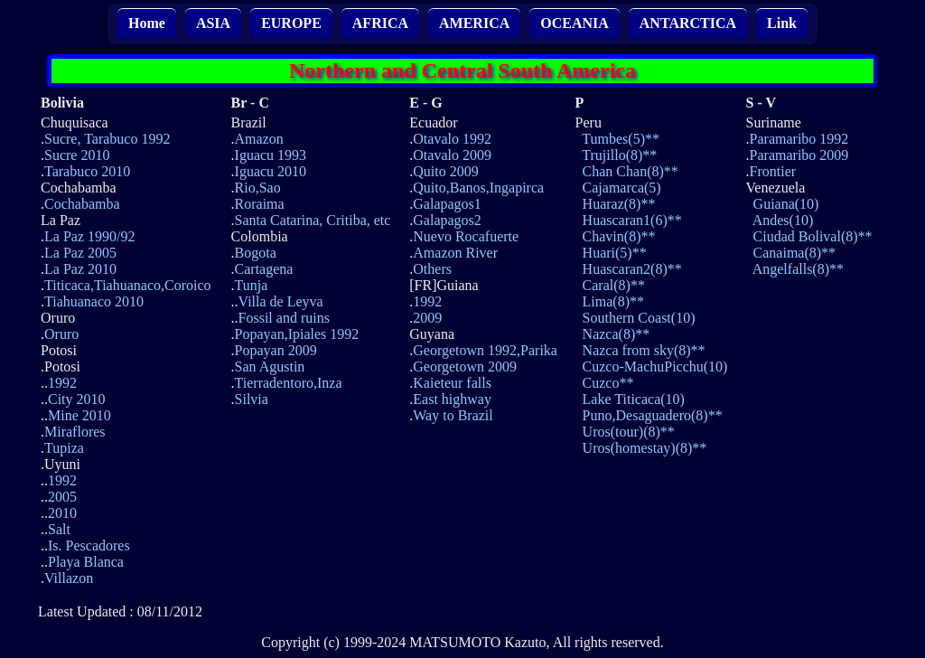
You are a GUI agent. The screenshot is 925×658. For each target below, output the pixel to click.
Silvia (251, 399)
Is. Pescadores (89, 545)
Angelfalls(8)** (798, 269)
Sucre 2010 (76, 155)
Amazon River (455, 252)
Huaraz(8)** (619, 204)
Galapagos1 (447, 204)
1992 (62, 382)
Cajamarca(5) (622, 187)
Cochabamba (82, 204)
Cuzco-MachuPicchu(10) (655, 366)
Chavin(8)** (619, 236)
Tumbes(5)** (620, 138)
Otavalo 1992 (452, 138)
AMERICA (474, 23)
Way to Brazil (452, 415)
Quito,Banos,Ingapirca (478, 187)
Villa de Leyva (280, 301)
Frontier (773, 171)
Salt (59, 529)
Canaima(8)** (794, 252)
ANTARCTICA (688, 23)
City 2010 (77, 399)
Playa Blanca (86, 561)
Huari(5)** (615, 252)
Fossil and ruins (284, 317)
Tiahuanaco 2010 (94, 301)
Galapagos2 (447, 220)
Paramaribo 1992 (799, 138)
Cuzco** (608, 382)
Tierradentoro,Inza (288, 382)
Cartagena (264, 269)
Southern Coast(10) (639, 317)
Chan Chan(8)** (630, 171)
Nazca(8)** (616, 334)
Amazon (259, 138)
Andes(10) (783, 220)
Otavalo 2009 (452, 155)
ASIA (213, 23)
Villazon (68, 578)
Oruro (61, 334)
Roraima (260, 204)
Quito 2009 (445, 171)
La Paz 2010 (80, 269)
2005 (62, 496)
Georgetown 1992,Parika (485, 350)
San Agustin (270, 366)
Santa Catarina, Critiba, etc (313, 220)
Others (432, 269)
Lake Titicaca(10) (634, 399)
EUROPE (291, 23)
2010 (62, 513)
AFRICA (380, 23)
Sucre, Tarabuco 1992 (107, 138)
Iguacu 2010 (271, 171)
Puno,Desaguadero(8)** (653, 415)
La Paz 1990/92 (89, 236)
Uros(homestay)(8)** (645, 448)
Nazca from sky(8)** (644, 350)
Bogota (255, 252)
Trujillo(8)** (619, 155)
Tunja (251, 285)
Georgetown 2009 (465, 366)
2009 (427, 317)
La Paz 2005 (80, 252)
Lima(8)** (613, 301)
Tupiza (64, 448)
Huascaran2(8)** (632, 269)
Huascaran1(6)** (632, 220)
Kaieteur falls (452, 382)
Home (146, 23)
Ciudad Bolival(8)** (813, 236)
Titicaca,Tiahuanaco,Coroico (127, 285)
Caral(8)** (614, 285)
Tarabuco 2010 (87, 171)
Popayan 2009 (276, 350)
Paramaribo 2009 (799, 155)
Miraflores (75, 431)
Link (782, 23)
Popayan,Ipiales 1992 (297, 334)
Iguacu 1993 (271, 155)
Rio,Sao (258, 187)
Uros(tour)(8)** (629, 431)
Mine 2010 (79, 415)
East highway (452, 399)
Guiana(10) (786, 204)
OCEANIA (574, 23)
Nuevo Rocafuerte (466, 236)
